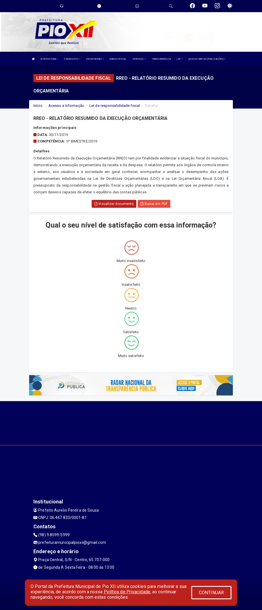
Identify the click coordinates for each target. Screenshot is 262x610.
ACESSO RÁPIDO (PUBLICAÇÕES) (207, 59)
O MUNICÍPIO (72, 59)
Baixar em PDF (154, 204)
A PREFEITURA (49, 59)
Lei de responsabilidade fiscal (114, 105)
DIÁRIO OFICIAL (117, 59)
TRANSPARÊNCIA (161, 59)
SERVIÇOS (139, 59)
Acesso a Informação (66, 105)
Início (37, 105)
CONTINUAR (211, 592)
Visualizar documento (114, 204)
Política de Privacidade (127, 591)
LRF (180, 59)
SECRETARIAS (95, 59)
